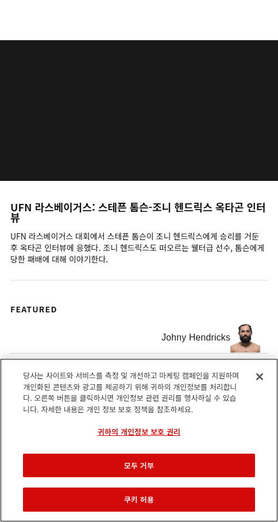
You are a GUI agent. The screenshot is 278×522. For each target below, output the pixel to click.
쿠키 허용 (139, 499)
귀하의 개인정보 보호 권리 (139, 431)
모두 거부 (139, 465)
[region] (139, 440)
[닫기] (259, 376)
